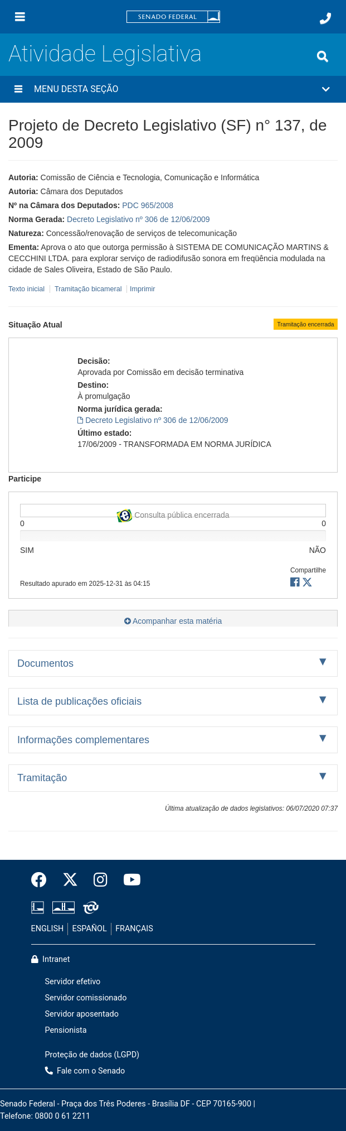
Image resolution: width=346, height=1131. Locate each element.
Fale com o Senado (85, 1071)
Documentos (45, 663)
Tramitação (42, 777)
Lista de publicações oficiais (79, 701)
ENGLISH (47, 928)
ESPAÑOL (89, 928)
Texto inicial (27, 289)
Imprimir (142, 289)
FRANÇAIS (134, 928)
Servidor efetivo (73, 981)
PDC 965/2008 (147, 205)
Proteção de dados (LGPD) (92, 1055)
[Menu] (20, 16)
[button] (173, 89)
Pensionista (66, 1030)
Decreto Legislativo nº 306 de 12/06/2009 (138, 219)
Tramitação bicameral (88, 289)
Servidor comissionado (86, 998)
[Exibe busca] (323, 56)
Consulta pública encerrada (172, 513)
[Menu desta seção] (18, 89)
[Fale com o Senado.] (325, 18)
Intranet (50, 959)
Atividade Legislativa (105, 54)
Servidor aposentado (82, 1014)
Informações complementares (83, 739)
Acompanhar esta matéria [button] (173, 621)
